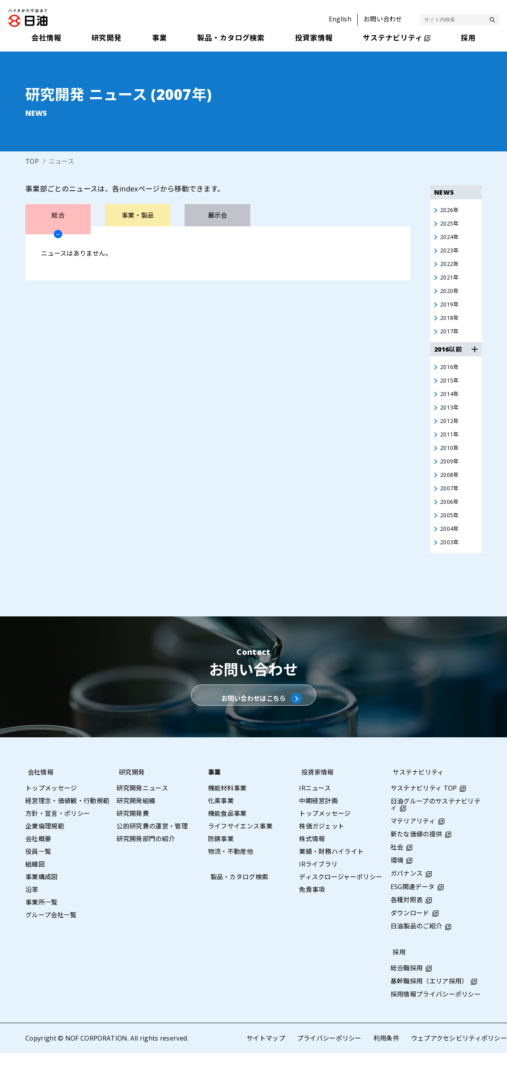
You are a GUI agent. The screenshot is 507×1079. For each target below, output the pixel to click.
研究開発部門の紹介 (145, 864)
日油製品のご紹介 (416, 951)
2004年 (450, 546)
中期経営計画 (318, 826)
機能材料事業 (227, 813)
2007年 (450, 504)
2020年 (450, 296)
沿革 (31, 915)
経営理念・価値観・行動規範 (67, 826)
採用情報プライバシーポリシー (436, 1020)
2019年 (450, 310)
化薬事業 (221, 826)
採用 (397, 977)
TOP (32, 161)
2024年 (450, 239)
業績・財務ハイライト (331, 877)
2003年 (450, 561)
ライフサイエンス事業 (240, 852)
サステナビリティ (416, 798)
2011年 (450, 447)
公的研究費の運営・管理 (152, 852)
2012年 (450, 432)
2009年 (450, 475)
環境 (397, 886)
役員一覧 (38, 877)
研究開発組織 (135, 826)
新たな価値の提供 (416, 859)
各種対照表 (407, 925)
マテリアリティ (413, 846)
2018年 (450, 324)
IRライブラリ (318, 890)
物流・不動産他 (230, 877)
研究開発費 (132, 839)
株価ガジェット (321, 852)
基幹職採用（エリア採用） (429, 1006)
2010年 (450, 461)
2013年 (450, 418)
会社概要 (38, 864)
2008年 (450, 489)
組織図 (35, 890)
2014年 (450, 404)
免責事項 (312, 915)
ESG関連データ (413, 912)
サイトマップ (265, 1064)
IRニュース (315, 813)
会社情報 (38, 798)
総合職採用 (407, 993)
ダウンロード (410, 938)
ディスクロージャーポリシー (340, 902)
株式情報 (312, 864)
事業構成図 (41, 902)
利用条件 (386, 1064)
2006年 (450, 518)
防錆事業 (221, 864)
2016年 (450, 375)
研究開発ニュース (142, 813)
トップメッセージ (51, 813)
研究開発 (129, 798)
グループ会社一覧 (51, 940)
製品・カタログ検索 (237, 902)
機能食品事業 (227, 839)
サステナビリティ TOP (424, 813)
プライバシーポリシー (329, 1064)
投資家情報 (315, 798)
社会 (397, 873)
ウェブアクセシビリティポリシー (459, 1064)
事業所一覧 (41, 928)
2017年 (450, 339)
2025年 (450, 225)
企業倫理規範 (44, 852)
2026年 (450, 210)
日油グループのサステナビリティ (435, 830)
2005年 (450, 532)
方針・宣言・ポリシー (57, 839)
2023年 (450, 253)
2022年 (450, 267)
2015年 (450, 389)
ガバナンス (407, 899)
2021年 (450, 282)
